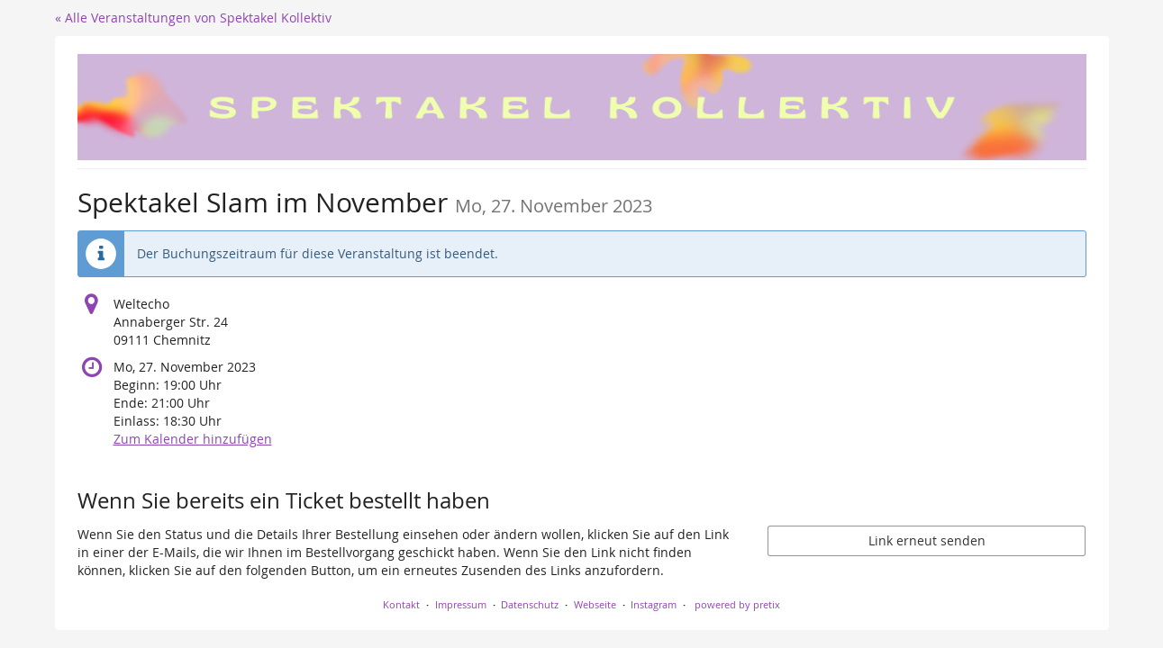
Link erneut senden (927, 540)
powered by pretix (737, 604)
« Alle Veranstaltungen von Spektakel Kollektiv (193, 17)
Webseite (595, 604)
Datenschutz (530, 604)
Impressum (460, 604)
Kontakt (401, 604)
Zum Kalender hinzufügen (193, 438)
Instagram (654, 604)
